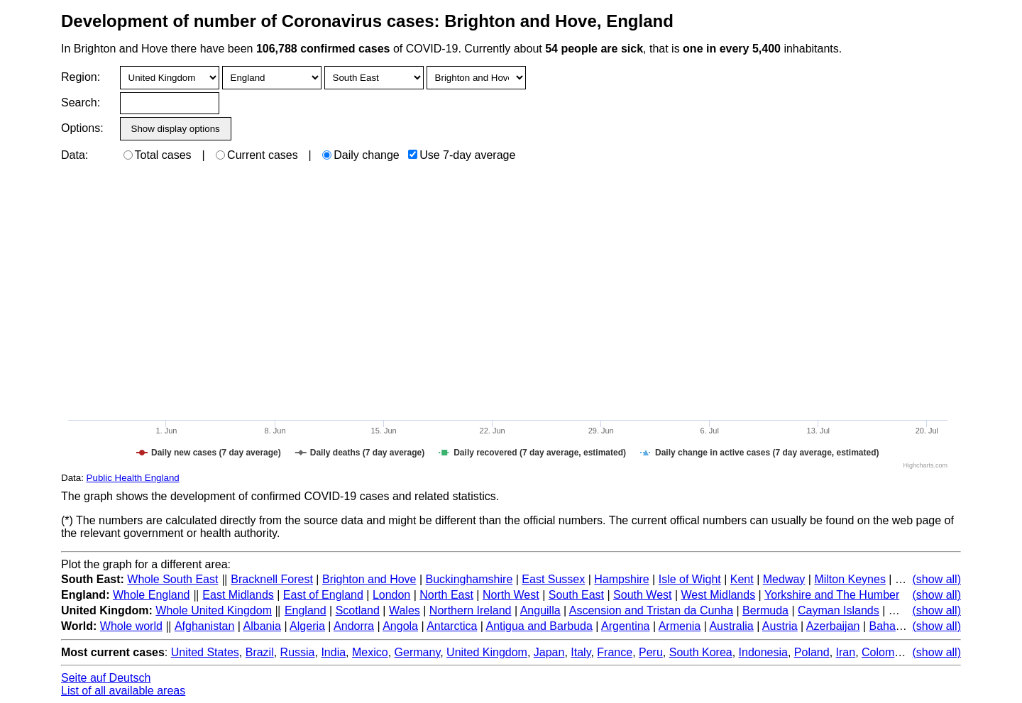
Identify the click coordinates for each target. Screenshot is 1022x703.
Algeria (307, 626)
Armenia (680, 626)
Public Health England (133, 477)
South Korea (700, 652)
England (305, 610)
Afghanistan (205, 626)
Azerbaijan (833, 626)
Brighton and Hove (369, 579)
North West (511, 595)
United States (205, 652)
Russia (297, 652)
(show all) (937, 579)
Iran (846, 652)
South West (642, 595)
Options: (82, 128)
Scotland (358, 610)
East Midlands (238, 595)
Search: (80, 102)
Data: (74, 155)
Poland (812, 652)
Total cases (157, 155)
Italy (580, 652)
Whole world (131, 626)
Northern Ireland (470, 610)
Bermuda (765, 610)
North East (446, 595)
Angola (400, 626)
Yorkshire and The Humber (831, 595)
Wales (404, 610)
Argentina (625, 626)
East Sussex (553, 579)
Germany (418, 652)
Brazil (260, 652)
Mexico (370, 652)
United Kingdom (486, 652)
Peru (651, 652)
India (333, 652)
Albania (262, 626)
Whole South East (172, 579)
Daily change (361, 155)
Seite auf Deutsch (105, 678)
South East (576, 595)
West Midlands (718, 595)
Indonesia (763, 652)
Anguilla (540, 610)
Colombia (886, 652)
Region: (80, 77)
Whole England (151, 595)
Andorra (354, 626)
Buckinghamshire (469, 579)
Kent (742, 579)
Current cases (257, 155)
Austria (780, 626)
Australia (731, 626)
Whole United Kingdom (213, 610)
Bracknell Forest (272, 579)
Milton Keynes (850, 579)
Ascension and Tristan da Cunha (651, 610)
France (614, 652)
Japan (549, 652)
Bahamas (893, 626)
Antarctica (452, 626)
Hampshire (621, 579)
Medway (784, 579)
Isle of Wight (690, 579)
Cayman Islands (838, 610)
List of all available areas (123, 691)
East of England (323, 595)
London (391, 595)
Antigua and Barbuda (539, 626)
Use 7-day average (461, 155)
